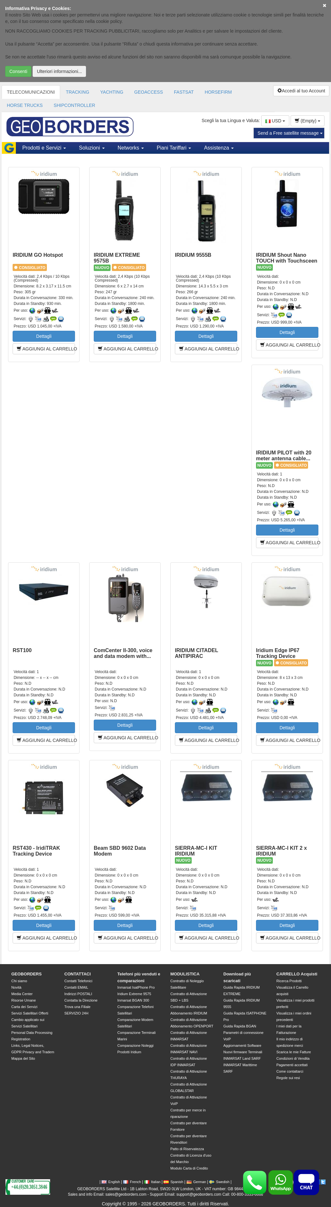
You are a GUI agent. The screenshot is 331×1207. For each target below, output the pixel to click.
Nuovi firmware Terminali (242, 1052)
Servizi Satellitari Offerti (29, 1013)
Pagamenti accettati (292, 1065)
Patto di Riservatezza (187, 1149)
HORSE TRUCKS (25, 105)
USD (275, 120)
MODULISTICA (184, 974)
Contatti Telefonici (78, 981)
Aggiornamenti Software (242, 1045)
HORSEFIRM (218, 92)
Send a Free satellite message (290, 133)
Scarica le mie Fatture (293, 1052)
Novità (16, 987)
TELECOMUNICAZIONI (31, 92)
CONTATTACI (77, 974)
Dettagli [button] (43, 336)
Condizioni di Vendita (293, 1058)
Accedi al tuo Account (301, 90)
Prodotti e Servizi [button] (44, 148)
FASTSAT (184, 92)
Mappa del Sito (23, 1058)
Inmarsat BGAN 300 (133, 1000)
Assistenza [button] (219, 148)
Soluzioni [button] (91, 148)
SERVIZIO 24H (76, 1013)
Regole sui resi (288, 1078)
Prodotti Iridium (129, 1052)
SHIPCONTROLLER (74, 105)
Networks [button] (131, 148)
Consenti (18, 71)
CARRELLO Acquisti (296, 974)
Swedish (219, 1182)
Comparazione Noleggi (135, 1045)
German (196, 1182)
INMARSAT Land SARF (242, 1058)
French (132, 1182)
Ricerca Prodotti (289, 981)
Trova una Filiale (77, 1007)
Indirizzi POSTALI (78, 994)
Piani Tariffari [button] (174, 148)
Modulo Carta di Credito (189, 1168)
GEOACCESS (148, 92)
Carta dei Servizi (24, 1007)
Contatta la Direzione (81, 1000)
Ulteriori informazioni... (59, 71)
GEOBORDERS (26, 974)
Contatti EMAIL (76, 987)
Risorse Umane (23, 1000)
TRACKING (77, 92)
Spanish (173, 1182)
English (110, 1182)
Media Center (22, 994)
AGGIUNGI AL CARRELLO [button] (46, 348)
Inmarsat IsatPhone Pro (136, 987)
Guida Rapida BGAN (239, 1026)
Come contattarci (289, 1071)
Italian (152, 1182)
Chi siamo (19, 981)
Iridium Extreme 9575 (134, 994)
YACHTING (111, 92)
